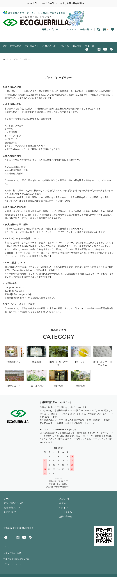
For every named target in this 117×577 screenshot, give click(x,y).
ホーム (6, 59)
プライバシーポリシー (13, 560)
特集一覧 (89, 46)
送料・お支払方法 (12, 46)
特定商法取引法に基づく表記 (17, 556)
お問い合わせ (49, 46)
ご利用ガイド (32, 46)
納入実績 (77, 46)
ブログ (6, 547)
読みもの (64, 46)
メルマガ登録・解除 (12, 551)
